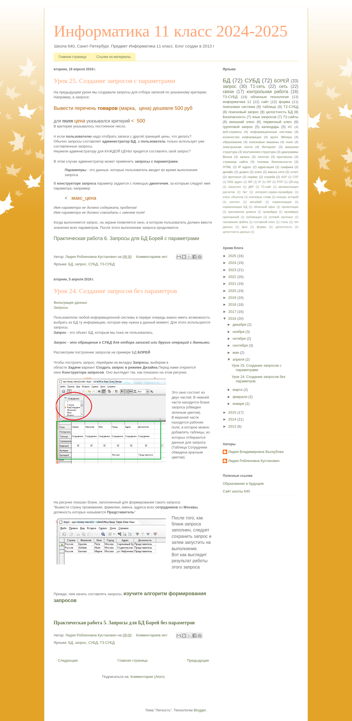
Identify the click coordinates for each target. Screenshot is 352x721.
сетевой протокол (281, 217)
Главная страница (72, 57)
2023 (232, 270)
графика (287, 167)
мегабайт (256, 202)
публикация (254, 217)
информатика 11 (237, 102)
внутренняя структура (259, 152)
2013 (232, 426)
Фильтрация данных (70, 302)
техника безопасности (274, 161)
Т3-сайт (266, 186)
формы (261, 227)
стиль (284, 222)
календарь (270, 127)
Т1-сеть (257, 86)
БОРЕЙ (281, 81)
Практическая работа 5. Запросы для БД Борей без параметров (124, 622)
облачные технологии (270, 97)
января (239, 404)
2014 (232, 419)
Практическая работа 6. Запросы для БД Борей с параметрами (126, 238)
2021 (232, 284)
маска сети (276, 172)
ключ (258, 172)
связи (228, 91)
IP (259, 181)
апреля (239, 359)
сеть (283, 86)
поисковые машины (264, 142)
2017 (232, 312)
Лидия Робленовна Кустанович (253, 461)
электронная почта (238, 147)
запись (245, 156)
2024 (232, 263)
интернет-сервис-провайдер (274, 192)
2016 (232, 318)
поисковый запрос (244, 112)
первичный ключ (277, 122)
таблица (269, 107)
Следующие (68, 660)
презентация (290, 206)
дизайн (228, 172)
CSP (295, 177)
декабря (240, 324)
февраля (241, 397)
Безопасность (234, 117)
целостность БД (279, 112)
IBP (250, 181)
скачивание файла (235, 222)
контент (235, 202)
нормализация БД (235, 206)
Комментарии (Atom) (147, 677)
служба (269, 177)
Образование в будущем (243, 483)
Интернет (269, 147)
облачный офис (264, 206)
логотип (263, 156)
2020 (232, 291)
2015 (232, 412)
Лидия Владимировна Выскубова (256, 452)
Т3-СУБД (107, 264)
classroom (234, 186)
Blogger (200, 710)
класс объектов (233, 197)
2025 (232, 256)
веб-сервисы (232, 131)
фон (245, 227)
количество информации (242, 137)
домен (244, 172)
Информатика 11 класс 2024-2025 (171, 31)
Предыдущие (198, 660)
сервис (253, 177)
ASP (284, 177)
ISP (269, 181)
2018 (232, 304)
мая (236, 352)
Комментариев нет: (152, 257)
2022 (232, 277)
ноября (239, 332)
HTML (227, 167)
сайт (265, 102)
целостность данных (236, 231)
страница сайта (235, 161)
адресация (266, 167)
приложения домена (242, 211)
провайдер (270, 211)
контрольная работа (267, 91)
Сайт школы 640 (236, 491)
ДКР (251, 186)
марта (238, 390)
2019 (232, 298)
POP (280, 181)
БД (70, 264)
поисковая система (239, 107)
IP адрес (244, 167)
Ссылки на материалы (114, 57)
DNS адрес (235, 181)
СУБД (93, 264)
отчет (294, 172)
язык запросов (264, 117)
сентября (241, 345)
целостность (284, 227)
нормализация (282, 202)
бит (245, 192)
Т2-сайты (290, 117)
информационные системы (271, 131)
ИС (290, 127)
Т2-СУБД (291, 107)
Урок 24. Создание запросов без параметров (115, 290)
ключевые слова (260, 197)
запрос (80, 264)
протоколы (285, 156)
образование (232, 142)
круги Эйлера (281, 137)
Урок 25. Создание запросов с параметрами (114, 80)
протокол (234, 177)
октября (240, 338)
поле (289, 142)
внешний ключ (241, 122)
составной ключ (264, 222)
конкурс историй (287, 197)
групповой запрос (238, 127)
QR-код (293, 181)
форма (284, 102)
